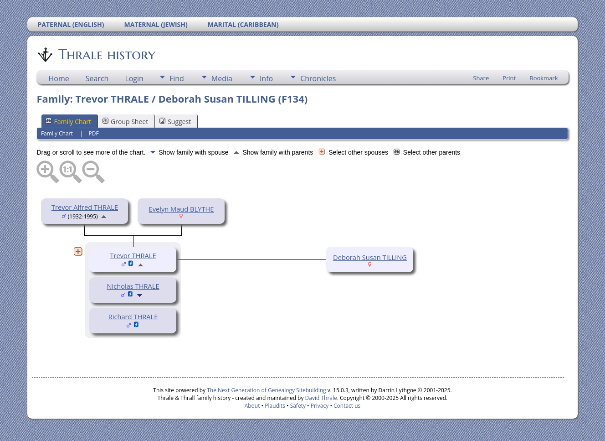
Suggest (175, 121)
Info (266, 78)
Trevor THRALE (133, 255)
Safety (298, 406)
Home (58, 78)
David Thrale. (320, 398)
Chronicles (318, 78)
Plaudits (275, 406)
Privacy (320, 406)
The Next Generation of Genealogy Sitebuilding (266, 390)
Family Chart (68, 121)
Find (176, 78)
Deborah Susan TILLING (370, 257)
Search (97, 78)
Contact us (346, 406)
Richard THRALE (133, 316)
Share (481, 78)
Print (509, 78)
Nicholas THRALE (133, 286)
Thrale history (106, 54)
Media (221, 78)
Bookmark (543, 78)
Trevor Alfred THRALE (84, 207)
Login (134, 78)
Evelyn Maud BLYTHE (181, 208)
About (252, 406)
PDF (93, 133)
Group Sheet (125, 121)
